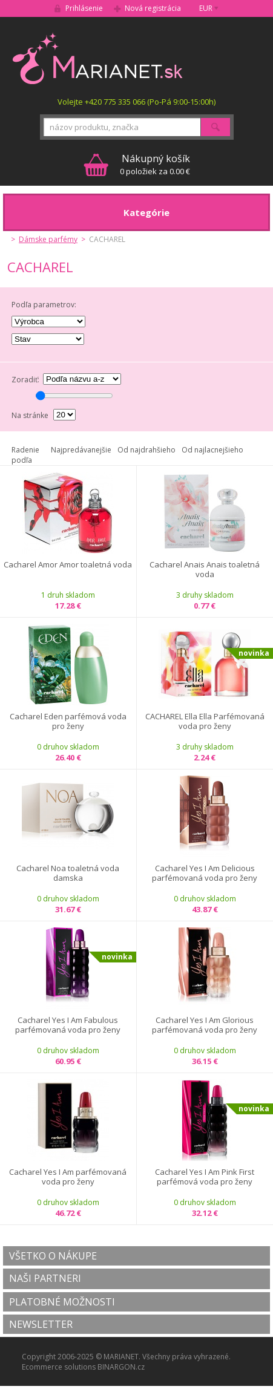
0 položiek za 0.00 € (155, 164)
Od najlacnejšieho (212, 450)
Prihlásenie (84, 8)
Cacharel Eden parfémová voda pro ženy (68, 721)
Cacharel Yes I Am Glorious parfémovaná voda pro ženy (204, 1025)
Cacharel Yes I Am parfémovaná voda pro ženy (68, 1177)
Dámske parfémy (48, 239)
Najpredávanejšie (81, 450)
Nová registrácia (153, 8)
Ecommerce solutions (59, 1367)
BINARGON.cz (121, 1367)
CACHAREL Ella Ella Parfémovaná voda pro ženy (205, 721)
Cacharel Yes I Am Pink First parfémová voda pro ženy (204, 1177)
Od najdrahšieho (146, 450)
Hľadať (215, 127)
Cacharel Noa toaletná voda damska (67, 873)
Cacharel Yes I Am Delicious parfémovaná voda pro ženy (204, 873)
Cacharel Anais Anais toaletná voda (205, 570)
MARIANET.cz (98, 58)
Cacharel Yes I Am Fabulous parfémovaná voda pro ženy (67, 1025)
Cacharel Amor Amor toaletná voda (68, 565)
